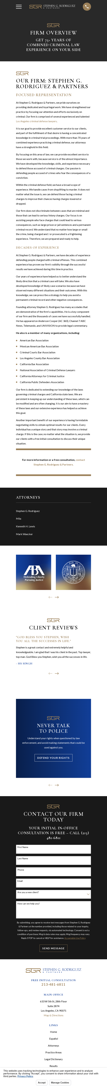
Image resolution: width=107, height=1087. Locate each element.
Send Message (53, 948)
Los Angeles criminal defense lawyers (36, 121)
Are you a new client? (28, 892)
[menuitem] (53, 511)
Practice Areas (53, 1052)
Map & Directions (53, 1015)
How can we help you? (28, 903)
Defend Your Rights (53, 757)
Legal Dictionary (53, 1059)
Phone (20, 869)
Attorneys (53, 1045)
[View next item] (57, 597)
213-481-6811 (53, 984)
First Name (22, 847)
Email (20, 881)
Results (54, 1065)
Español (53, 1038)
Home (53, 1031)
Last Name (22, 858)
